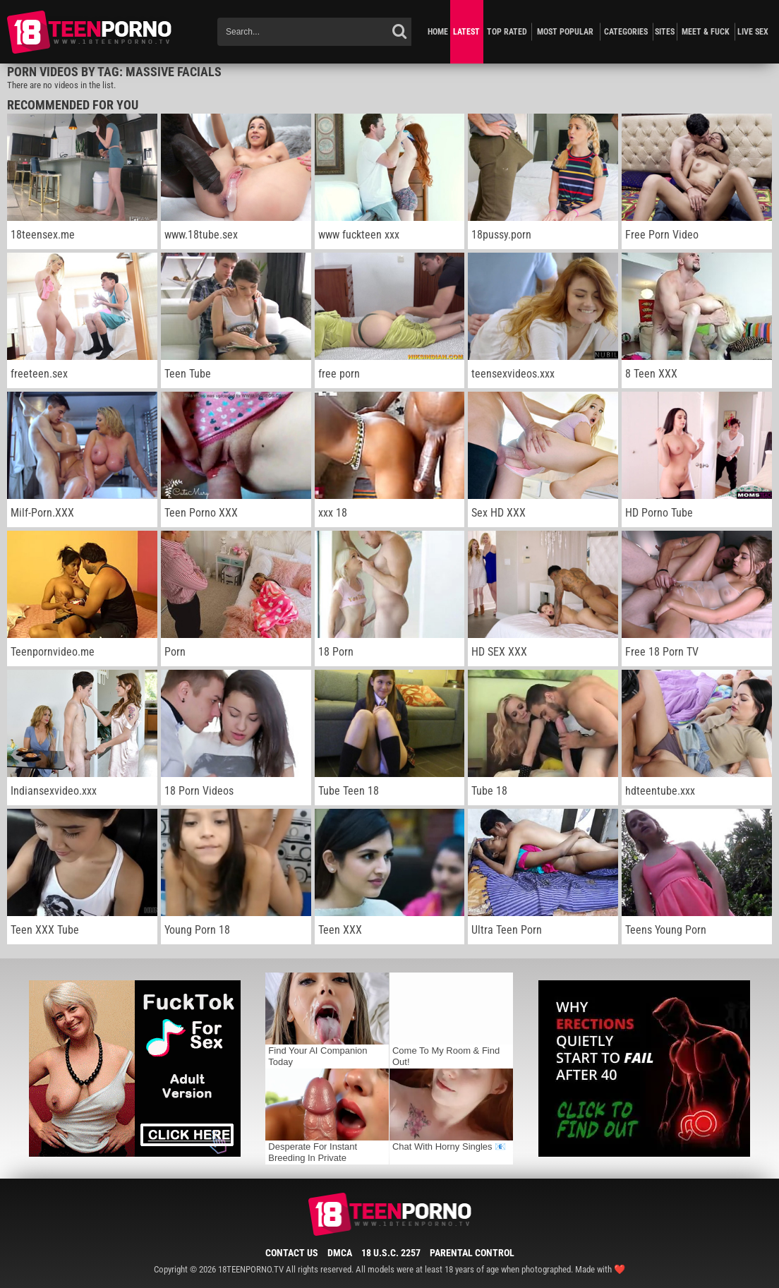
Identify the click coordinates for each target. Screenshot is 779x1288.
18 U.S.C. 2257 (391, 1253)
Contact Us (291, 1253)
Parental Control (472, 1253)
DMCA (339, 1253)
